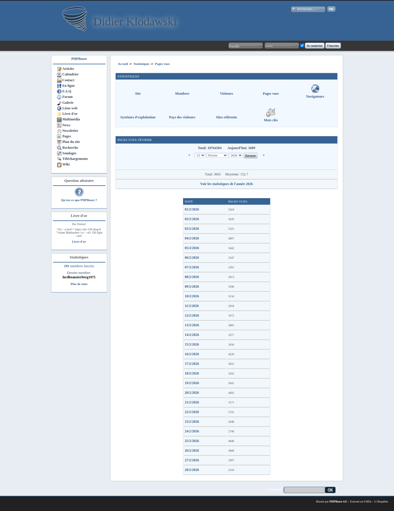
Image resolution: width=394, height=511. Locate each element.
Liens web (70, 108)
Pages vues (162, 63)
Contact (68, 80)
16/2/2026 (192, 354)
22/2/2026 (192, 412)
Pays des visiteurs (182, 117)
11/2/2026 (192, 306)
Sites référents (226, 117)
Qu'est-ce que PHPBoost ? (79, 200)
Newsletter (71, 131)
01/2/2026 (192, 209)
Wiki (66, 164)
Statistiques (141, 63)
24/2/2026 (192, 431)
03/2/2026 (192, 229)
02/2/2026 (192, 219)
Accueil (123, 63)
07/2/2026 (192, 267)
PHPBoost (79, 59)
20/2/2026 (192, 393)
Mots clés (271, 120)
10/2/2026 (192, 296)
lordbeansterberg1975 (79, 277)
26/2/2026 (192, 450)
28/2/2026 (192, 470)
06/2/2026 (192, 257)
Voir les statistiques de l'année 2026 (226, 184)
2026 (155, 140)
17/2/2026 (192, 364)
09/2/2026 (192, 286)
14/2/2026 (192, 335)
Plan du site (71, 142)
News (66, 125)
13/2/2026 (192, 325)
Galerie (68, 103)
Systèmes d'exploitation (137, 117)
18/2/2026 (192, 373)
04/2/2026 (192, 238)
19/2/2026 (192, 383)
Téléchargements (75, 159)
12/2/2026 (192, 315)
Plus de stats (78, 284)
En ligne (69, 86)
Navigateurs (315, 96)
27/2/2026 (192, 460)
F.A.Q (67, 91)
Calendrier (71, 74)
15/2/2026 (192, 344)
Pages (67, 136)
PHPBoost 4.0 (338, 501)
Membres (182, 94)
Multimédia (71, 119)
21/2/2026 (192, 402)
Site (137, 94)
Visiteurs (226, 94)
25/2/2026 (192, 441)
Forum (68, 97)
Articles (68, 69)
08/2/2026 (192, 277)
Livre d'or (70, 114)
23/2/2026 (192, 421)
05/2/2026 (192, 248)
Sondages (70, 153)
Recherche (70, 148)
